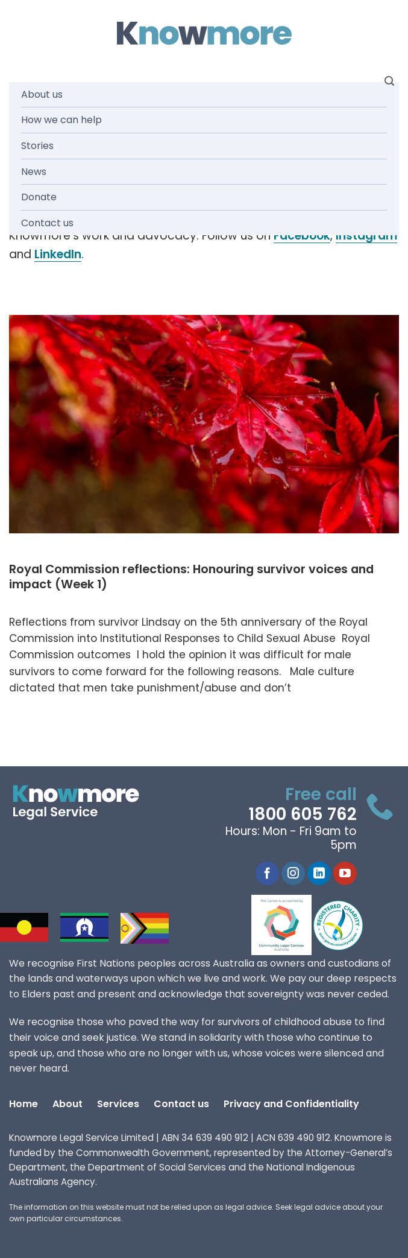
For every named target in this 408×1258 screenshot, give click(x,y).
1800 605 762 (302, 814)
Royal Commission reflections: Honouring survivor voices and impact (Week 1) (191, 577)
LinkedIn (57, 254)
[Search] (389, 81)
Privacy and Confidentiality (291, 1104)
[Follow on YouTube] (345, 874)
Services (118, 1104)
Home (23, 1104)
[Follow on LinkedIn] (319, 874)
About (67, 1104)
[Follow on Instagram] (293, 874)
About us (42, 94)
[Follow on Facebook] (267, 874)
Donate (39, 197)
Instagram (366, 235)
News (33, 172)
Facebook (302, 235)
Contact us (47, 223)
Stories (37, 146)
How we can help (61, 120)
